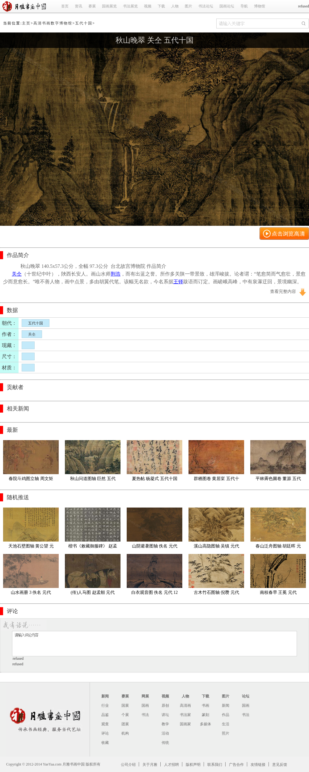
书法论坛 (205, 6)
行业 (105, 705)
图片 (188, 6)
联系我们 (214, 764)
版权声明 (193, 764)
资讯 (78, 6)
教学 (165, 724)
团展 (125, 724)
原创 (165, 705)
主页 (26, 23)
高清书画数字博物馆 (52, 23)
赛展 (92, 6)
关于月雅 (149, 764)
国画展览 (109, 6)
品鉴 (105, 715)
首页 (65, 6)
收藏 (105, 742)
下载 (161, 6)
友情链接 (258, 764)
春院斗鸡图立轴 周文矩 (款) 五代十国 (31, 479)
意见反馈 (279, 764)
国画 (145, 705)
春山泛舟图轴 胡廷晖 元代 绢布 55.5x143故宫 (278, 547)
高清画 (185, 705)
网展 (145, 696)
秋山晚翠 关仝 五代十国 (154, 40)
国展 (125, 705)
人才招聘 (171, 764)
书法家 (185, 715)
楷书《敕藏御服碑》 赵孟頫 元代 (92, 547)
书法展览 (130, 6)
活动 (165, 733)
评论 (105, 733)
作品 (225, 715)
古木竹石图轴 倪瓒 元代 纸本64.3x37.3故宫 (217, 593)
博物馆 (259, 6)
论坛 (245, 696)
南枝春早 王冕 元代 (278, 592)
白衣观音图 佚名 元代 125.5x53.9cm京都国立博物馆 (154, 593)
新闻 (105, 696)
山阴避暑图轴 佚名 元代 (154, 546)
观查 (105, 724)
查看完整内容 (283, 291)
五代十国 (83, 23)
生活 (225, 724)
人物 (175, 6)
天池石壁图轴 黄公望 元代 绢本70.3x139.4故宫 (31, 547)
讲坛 (165, 715)
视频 (147, 6)
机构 (125, 733)
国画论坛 (226, 6)
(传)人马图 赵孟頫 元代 (93, 592)
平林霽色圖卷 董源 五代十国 (278, 479)
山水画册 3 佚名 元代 (31, 592)
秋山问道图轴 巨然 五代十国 (93, 479)
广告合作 (236, 764)
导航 (244, 6)
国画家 (185, 724)
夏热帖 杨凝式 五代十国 (154, 478)
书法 (145, 715)
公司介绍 (128, 764)
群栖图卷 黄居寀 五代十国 (216, 479)
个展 (125, 715)
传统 (165, 742)
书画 (205, 705)
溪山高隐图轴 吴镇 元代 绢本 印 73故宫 (217, 547)
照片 (225, 733)
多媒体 (205, 724)
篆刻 (205, 715)
